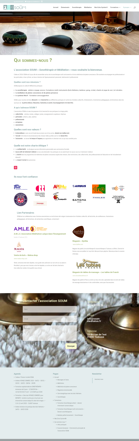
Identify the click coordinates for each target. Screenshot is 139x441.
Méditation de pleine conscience (67, 387)
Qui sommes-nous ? (60, 422)
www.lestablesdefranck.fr (80, 276)
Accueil (55, 7)
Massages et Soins (63, 380)
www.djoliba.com (78, 244)
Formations (114, 7)
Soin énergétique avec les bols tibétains (69, 393)
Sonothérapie (76, 7)
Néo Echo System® (60, 419)
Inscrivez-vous (99, 379)
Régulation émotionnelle (64, 390)
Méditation (88, 7)
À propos (126, 7)
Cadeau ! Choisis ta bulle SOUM (24, 377)
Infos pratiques (61, 425)
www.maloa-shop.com (20, 259)
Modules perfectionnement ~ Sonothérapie (70, 415)
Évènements (65, 7)
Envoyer (71, 346)
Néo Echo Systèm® (101, 7)
